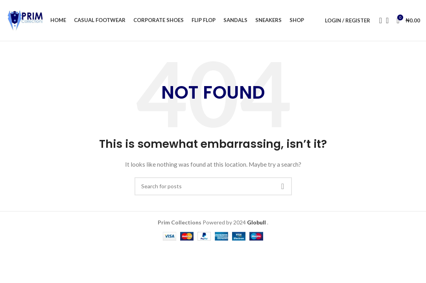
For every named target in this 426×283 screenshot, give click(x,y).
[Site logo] (24, 20)
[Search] (378, 20)
